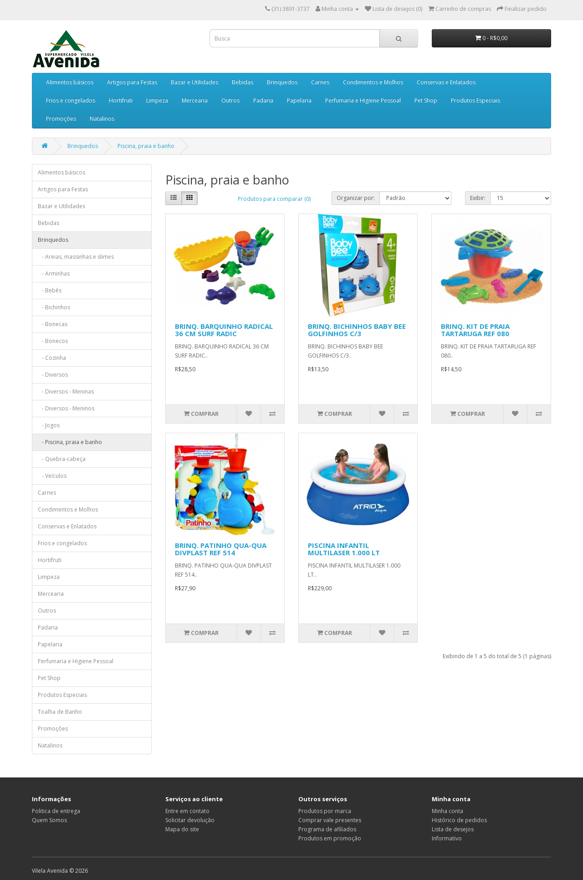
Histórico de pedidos (459, 820)
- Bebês (49, 290)
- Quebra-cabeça (62, 459)
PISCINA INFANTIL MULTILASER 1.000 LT (344, 549)
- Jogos (49, 425)
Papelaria (299, 100)
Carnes (320, 82)
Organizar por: (356, 198)
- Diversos (53, 375)
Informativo (447, 838)
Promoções (61, 119)
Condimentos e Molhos (373, 82)
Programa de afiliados (327, 829)
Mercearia (195, 100)
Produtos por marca (324, 811)
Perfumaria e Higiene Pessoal (363, 100)
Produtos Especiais (475, 100)
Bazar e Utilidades (194, 82)
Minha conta (447, 811)
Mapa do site (182, 829)
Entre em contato (187, 811)
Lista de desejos (453, 829)
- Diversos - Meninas (66, 391)
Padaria (263, 100)
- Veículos (52, 476)
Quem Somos (49, 820)
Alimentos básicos (69, 82)
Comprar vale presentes (329, 820)
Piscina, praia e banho (146, 146)
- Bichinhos (54, 307)
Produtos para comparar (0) (274, 199)
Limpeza (157, 100)
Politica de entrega (56, 811)
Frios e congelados (70, 100)
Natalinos (102, 119)
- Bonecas (52, 324)
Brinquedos (282, 82)
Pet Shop (425, 100)
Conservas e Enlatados (446, 82)
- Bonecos (53, 341)
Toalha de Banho (60, 712)
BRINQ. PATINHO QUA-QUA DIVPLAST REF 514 (220, 549)
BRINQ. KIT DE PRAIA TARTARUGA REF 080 (475, 330)
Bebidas (242, 82)
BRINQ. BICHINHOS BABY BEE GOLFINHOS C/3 (357, 330)
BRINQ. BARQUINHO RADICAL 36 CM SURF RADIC (224, 330)
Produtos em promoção (329, 838)
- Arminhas (54, 273)
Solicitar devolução (190, 820)
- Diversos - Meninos (66, 408)
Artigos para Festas (132, 82)
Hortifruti (121, 100)
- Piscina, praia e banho (70, 442)
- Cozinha (52, 358)
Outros (230, 100)
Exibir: (478, 198)
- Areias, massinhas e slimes (76, 257)
